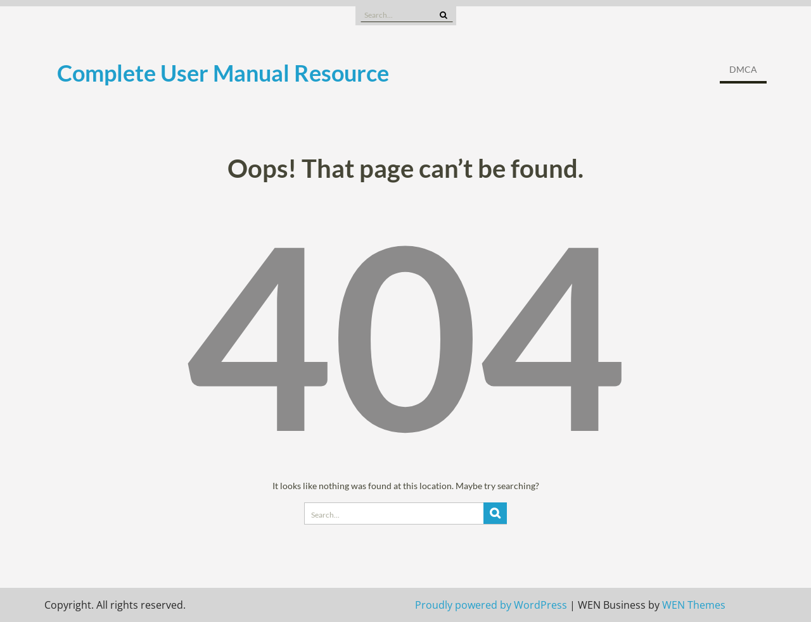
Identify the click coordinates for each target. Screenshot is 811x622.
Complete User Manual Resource (223, 73)
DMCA (743, 69)
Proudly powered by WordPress (491, 605)
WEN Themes (693, 605)
